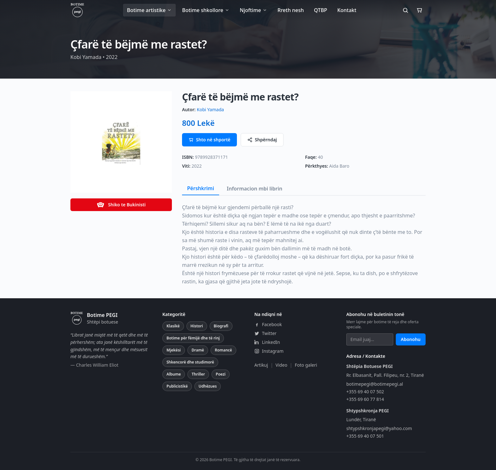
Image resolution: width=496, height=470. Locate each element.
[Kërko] (405, 10)
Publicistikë (177, 386)
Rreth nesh (290, 10)
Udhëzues (208, 386)
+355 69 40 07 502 (365, 392)
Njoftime (253, 10)
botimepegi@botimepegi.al (374, 384)
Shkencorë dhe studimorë (190, 362)
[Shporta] (419, 10)
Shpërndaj (262, 140)
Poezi (220, 374)
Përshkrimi (200, 188)
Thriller (198, 374)
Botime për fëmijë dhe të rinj (193, 338)
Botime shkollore (206, 10)
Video (281, 365)
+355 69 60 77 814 (365, 399)
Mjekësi (173, 350)
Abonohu (411, 339)
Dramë (198, 350)
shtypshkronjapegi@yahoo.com (379, 428)
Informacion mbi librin (254, 188)
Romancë (223, 350)
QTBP (320, 10)
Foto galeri (306, 365)
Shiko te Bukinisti (121, 205)
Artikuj (261, 365)
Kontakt (346, 10)
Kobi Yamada (210, 109)
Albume (173, 374)
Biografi (221, 326)
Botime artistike (149, 10)
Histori (197, 326)
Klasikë (173, 326)
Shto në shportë (209, 140)
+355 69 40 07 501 (365, 436)
